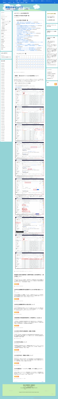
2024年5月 (2, 99)
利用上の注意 (10, 390)
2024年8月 (2, 94)
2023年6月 (2, 116)
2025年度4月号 (17, 72)
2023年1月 (2, 124)
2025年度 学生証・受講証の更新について (23, 355)
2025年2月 (2, 85)
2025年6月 (2, 79)
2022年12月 (3, 126)
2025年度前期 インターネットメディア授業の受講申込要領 (26, 49)
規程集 (26, 2)
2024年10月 (3, 91)
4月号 (18, 56)
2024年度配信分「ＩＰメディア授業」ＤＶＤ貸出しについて (26, 33)
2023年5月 (2, 118)
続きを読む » (17, 284)
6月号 (23, 59)
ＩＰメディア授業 (4, 24)
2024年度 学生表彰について (21, 30)
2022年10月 (3, 129)
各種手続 (4, 2)
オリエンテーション (4, 16)
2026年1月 (2, 68)
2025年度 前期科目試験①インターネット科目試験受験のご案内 (27, 50)
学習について (3, 18)
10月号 (32, 59)
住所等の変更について (20, 38)
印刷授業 (3, 19)
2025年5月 (2, 80)
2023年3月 (2, 121)
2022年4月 (2, 138)
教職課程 (2, 33)
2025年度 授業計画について (21, 34)
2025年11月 (3, 71)
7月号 (25, 59)
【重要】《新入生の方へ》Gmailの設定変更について (25, 22)
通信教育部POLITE (4, 30)
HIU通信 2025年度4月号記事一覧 (21, 15)
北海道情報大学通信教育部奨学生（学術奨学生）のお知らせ (26, 28)
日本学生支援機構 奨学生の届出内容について (24, 304)
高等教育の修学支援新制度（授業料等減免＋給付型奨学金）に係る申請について (29, 23)
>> (55, 64)
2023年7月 (2, 115)
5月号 (21, 59)
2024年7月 (2, 96)
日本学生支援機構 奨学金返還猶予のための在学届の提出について (27, 25)
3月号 (43, 59)
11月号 (34, 59)
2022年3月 (2, 140)
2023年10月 (3, 110)
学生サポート (31, 271)
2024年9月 (2, 93)
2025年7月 (2, 77)
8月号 (27, 59)
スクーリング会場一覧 (50, 76)
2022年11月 (3, 127)
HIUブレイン (3, 31)
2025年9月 (2, 74)
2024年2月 (2, 104)
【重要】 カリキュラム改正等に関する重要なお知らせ (25, 35)
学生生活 (9, 2)
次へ (42, 381)
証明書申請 (3, 41)
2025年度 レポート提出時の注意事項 (22, 40)
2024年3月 (2, 102)
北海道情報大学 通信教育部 (51, 73)
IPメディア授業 (23, 378)
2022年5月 (2, 137)
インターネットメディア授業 (6, 21)
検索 (47, 82)
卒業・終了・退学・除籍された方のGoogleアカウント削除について (52, 45)
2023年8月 (2, 113)
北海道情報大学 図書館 (50, 75)
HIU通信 (2, 36)
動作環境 (18, 2)
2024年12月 (3, 88)
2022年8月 (2, 132)
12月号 (37, 59)
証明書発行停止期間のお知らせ (22, 39)
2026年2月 (2, 66)
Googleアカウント (26, 271)
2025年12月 (3, 69)
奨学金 (21, 314)
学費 (13, 2)
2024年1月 (2, 105)
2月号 (41, 59)
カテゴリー (3, 55)
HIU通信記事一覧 (22, 72)
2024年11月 (3, 90)
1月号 (39, 59)
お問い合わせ (22, 2)
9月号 (29, 59)
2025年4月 (2, 82)
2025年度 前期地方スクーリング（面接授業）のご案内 (25, 44)
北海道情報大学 (49, 72)
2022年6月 (2, 135)
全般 (20, 271)
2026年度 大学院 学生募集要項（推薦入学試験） (24, 29)
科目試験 (22, 271)
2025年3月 (2, 83)
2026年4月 (2, 63)
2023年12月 (3, 107)
